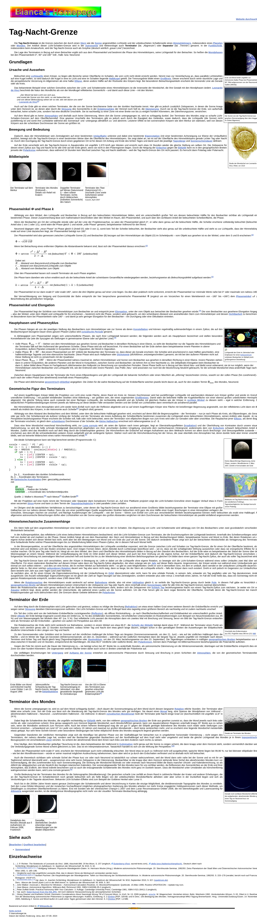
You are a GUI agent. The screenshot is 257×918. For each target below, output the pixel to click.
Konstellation (140, 329)
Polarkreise (29, 150)
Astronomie (91, 45)
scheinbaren (58, 421)
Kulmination (126, 744)
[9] (101, 693)
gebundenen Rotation (59, 568)
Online (111, 896)
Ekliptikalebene (50, 691)
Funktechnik (215, 45)
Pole (214, 582)
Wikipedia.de (46, 906)
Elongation (121, 311)
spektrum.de (161, 880)
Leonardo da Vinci (28, 102)
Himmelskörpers (182, 43)
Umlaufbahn (100, 136)
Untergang (57, 653)
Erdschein (218, 428)
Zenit (49, 740)
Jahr (154, 563)
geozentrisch (52, 382)
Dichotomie (123, 354)
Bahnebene (101, 582)
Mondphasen (215, 52)
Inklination (138, 582)
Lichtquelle (37, 76)
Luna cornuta (90, 425)
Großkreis (165, 78)
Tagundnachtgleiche (82, 503)
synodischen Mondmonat (120, 714)
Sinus (31, 503)
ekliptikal (65, 382)
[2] (252, 235)
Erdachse (161, 147)
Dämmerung (152, 109)
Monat (163, 711)
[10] (172, 746)
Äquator (15, 590)
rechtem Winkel (196, 400)
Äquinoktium (95, 639)
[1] (38, 101)
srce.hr (152, 894)
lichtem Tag (158, 587)
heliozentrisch (246, 355)
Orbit (111, 573)
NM (254, 634)
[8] (77, 496)
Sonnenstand (22, 849)
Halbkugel (114, 78)
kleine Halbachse (108, 421)
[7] (60, 496)
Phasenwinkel (243, 296)
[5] (86, 435)
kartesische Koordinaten (27, 479)
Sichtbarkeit (235, 314)
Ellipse (78, 81)
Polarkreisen (145, 642)
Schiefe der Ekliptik (142, 625)
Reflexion (97, 613)
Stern (83, 43)
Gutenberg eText (120, 863)
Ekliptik (182, 147)
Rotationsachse (33, 582)
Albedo (21, 616)
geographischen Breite (23, 585)
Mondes (21, 45)
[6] (45, 496)
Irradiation (190, 425)
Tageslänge (179, 141)
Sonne (98, 43)
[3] (200, 311)
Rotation (179, 709)
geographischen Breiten (222, 639)
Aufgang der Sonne (80, 653)
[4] (115, 338)
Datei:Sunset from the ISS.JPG (42, 892)
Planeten (218, 43)
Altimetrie (16, 791)
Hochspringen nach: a (25, 868)
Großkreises (142, 397)
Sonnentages (154, 585)
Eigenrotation (152, 136)
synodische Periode (92, 332)
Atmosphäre (51, 115)
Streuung (66, 109)
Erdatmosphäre (105, 109)
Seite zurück (15, 911)
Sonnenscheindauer (201, 141)
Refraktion (131, 606)
